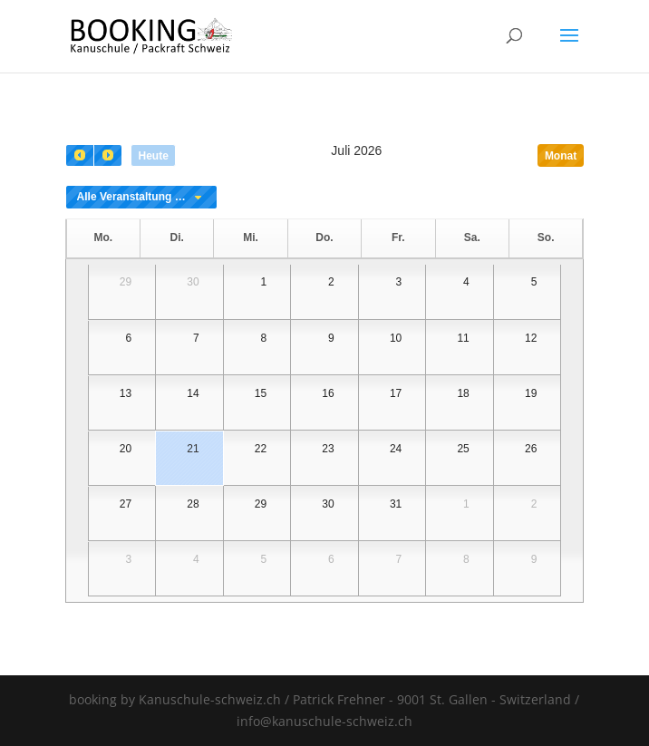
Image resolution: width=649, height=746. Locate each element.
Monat (560, 156)
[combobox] (141, 197)
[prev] (79, 155)
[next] (107, 155)
